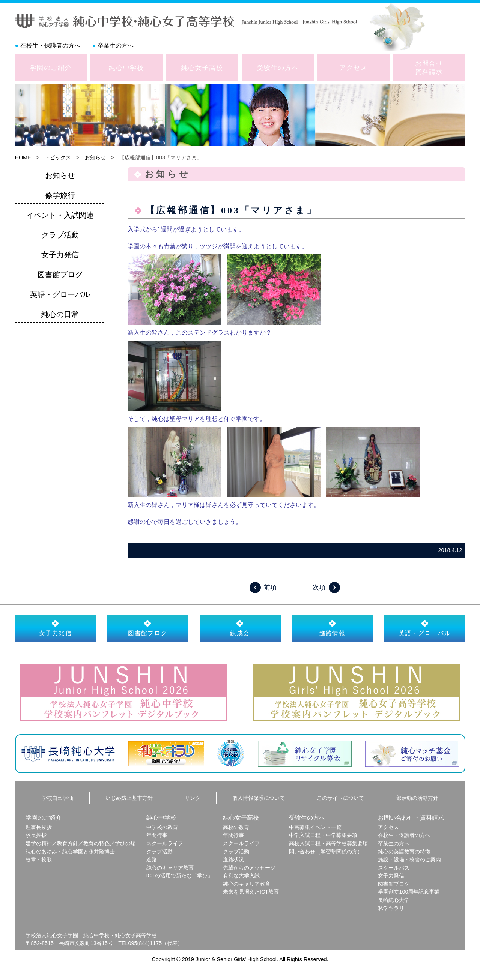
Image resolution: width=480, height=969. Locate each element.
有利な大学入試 (241, 876)
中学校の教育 (162, 827)
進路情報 (332, 628)
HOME (23, 157)
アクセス (353, 67)
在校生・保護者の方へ (50, 45)
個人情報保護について (258, 798)
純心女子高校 (202, 67)
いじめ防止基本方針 (129, 798)
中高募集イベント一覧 (315, 827)
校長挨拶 (36, 835)
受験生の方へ (278, 67)
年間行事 (156, 835)
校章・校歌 (39, 859)
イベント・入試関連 (60, 215)
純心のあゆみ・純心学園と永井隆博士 (70, 852)
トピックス (58, 157)
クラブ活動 (60, 235)
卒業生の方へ (116, 45)
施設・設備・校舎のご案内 (409, 859)
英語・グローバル (60, 294)
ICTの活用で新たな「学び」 (179, 876)
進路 (151, 859)
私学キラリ (391, 908)
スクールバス (393, 868)
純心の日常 (60, 314)
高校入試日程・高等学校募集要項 (328, 843)
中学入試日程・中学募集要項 (323, 835)
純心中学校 (126, 67)
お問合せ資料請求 (429, 67)
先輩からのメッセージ (249, 868)
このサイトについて (340, 798)
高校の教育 (236, 827)
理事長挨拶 (39, 827)
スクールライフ (164, 843)
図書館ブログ (60, 274)
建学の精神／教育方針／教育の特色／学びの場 (81, 843)
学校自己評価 (57, 798)
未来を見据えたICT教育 (251, 892)
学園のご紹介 (51, 67)
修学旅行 (60, 195)
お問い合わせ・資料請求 (411, 817)
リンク (192, 798)
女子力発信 (60, 254)
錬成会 (240, 628)
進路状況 (233, 859)
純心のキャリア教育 (170, 868)
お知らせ (95, 157)
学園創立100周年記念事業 (408, 892)
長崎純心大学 (393, 900)
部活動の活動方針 (417, 798)
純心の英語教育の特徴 (404, 852)
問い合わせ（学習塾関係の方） (326, 852)
